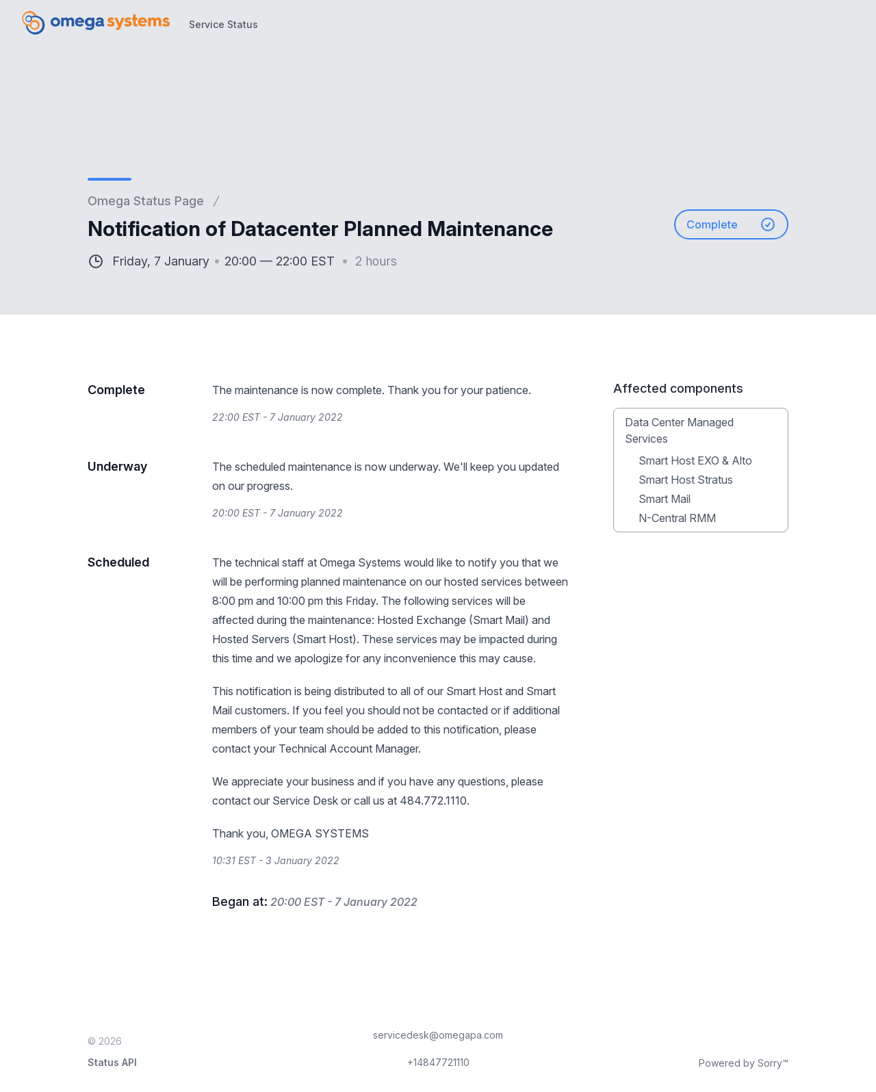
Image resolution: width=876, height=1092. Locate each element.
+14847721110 (438, 1062)
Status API (112, 1062)
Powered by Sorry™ (743, 1063)
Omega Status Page (146, 201)
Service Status (223, 24)
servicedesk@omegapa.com (438, 1035)
